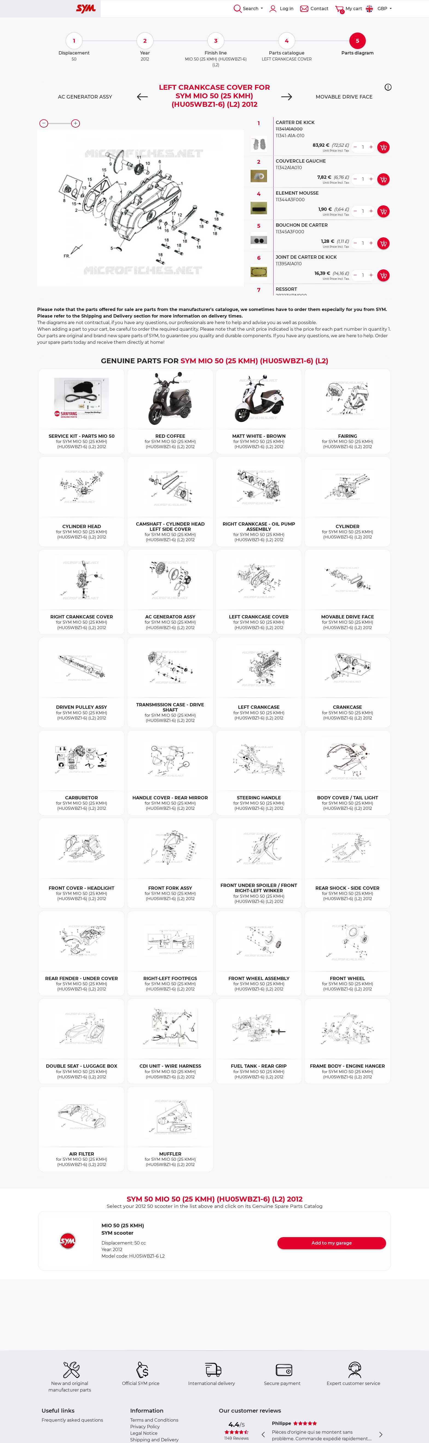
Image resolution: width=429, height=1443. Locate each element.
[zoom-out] (43, 123)
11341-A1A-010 (290, 135)
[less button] (355, 147)
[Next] (286, 97)
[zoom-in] (75, 123)
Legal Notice (144, 1433)
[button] (388, 87)
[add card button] (383, 147)
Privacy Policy (145, 1426)
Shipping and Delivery (154, 1439)
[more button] (371, 147)
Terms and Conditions (154, 1420)
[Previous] (142, 97)
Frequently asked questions (72, 1420)
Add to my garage (332, 1243)
